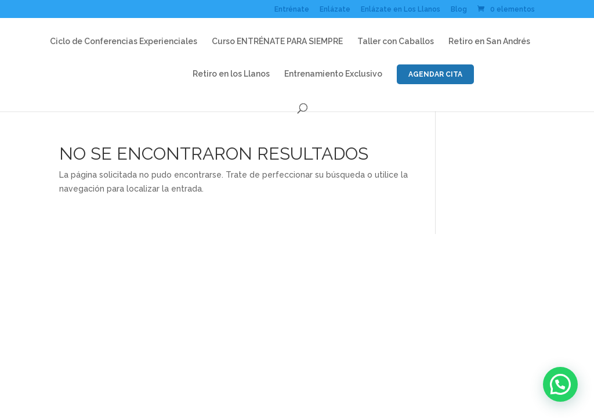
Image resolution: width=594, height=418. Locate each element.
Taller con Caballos (395, 41)
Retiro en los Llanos (231, 74)
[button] (560, 384)
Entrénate (291, 9)
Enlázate (335, 9)
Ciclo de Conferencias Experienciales (123, 41)
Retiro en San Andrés (489, 41)
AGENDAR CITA (435, 74)
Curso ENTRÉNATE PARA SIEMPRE (277, 41)
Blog (459, 9)
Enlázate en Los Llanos (400, 9)
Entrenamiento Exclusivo (333, 74)
